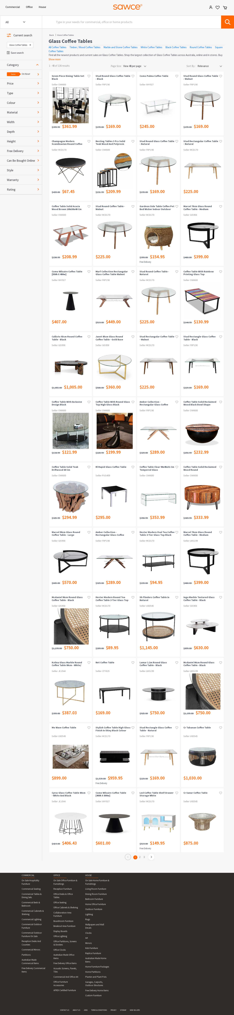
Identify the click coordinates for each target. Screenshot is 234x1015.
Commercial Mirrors (31, 949)
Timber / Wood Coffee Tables (84, 47)
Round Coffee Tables (201, 47)
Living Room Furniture (95, 888)
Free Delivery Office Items (65, 963)
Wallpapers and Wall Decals (94, 926)
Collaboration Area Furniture (62, 914)
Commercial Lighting (31, 919)
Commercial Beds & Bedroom (31, 904)
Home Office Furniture (95, 904)
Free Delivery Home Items (96, 990)
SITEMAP (123, 1010)
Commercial (13, 7)
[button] (24, 64)
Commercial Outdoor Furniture (32, 926)
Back (51, 35)
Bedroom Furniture (94, 899)
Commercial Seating (31, 888)
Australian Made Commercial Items (30, 961)
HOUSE (88, 875)
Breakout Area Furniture (64, 926)
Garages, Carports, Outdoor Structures (94, 984)
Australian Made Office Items (63, 956)
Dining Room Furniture (96, 894)
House (43, 7)
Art (86, 937)
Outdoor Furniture (93, 909)
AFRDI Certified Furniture (64, 990)
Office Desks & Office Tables (63, 896)
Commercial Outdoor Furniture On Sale (32, 934)
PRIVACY (113, 1010)
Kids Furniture (91, 948)
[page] (151, 857)
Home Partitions (92, 971)
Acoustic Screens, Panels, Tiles (65, 970)
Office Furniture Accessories (60, 983)
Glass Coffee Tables (65, 35)
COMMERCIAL (28, 875)
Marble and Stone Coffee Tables (121, 47)
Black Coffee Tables (176, 47)
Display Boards (60, 931)
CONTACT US (64, 1010)
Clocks (88, 933)
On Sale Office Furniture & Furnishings (65, 882)
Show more (55, 59)
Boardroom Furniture (63, 921)
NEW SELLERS (135, 1010)
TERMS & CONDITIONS (99, 1010)
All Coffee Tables (57, 47)
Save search (15, 52)
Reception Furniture (62, 888)
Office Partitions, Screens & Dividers (65, 943)
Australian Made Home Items (95, 960)
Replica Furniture (93, 953)
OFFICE (56, 875)
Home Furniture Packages (97, 966)
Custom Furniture (93, 995)
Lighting (89, 914)
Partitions (26, 954)
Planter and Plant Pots (95, 976)
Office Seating (59, 902)
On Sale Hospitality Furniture (30, 882)
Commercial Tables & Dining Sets (32, 896)
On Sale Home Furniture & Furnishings (97, 882)
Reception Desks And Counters (31, 943)
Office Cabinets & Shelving (65, 907)
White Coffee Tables (151, 47)
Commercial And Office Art (65, 976)
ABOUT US (76, 1010)
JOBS (86, 1010)
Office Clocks (59, 949)
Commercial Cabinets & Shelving (33, 912)
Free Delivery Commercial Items (33, 970)
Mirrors (88, 943)
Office (30, 7)
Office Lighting (60, 936)
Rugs (87, 919)
